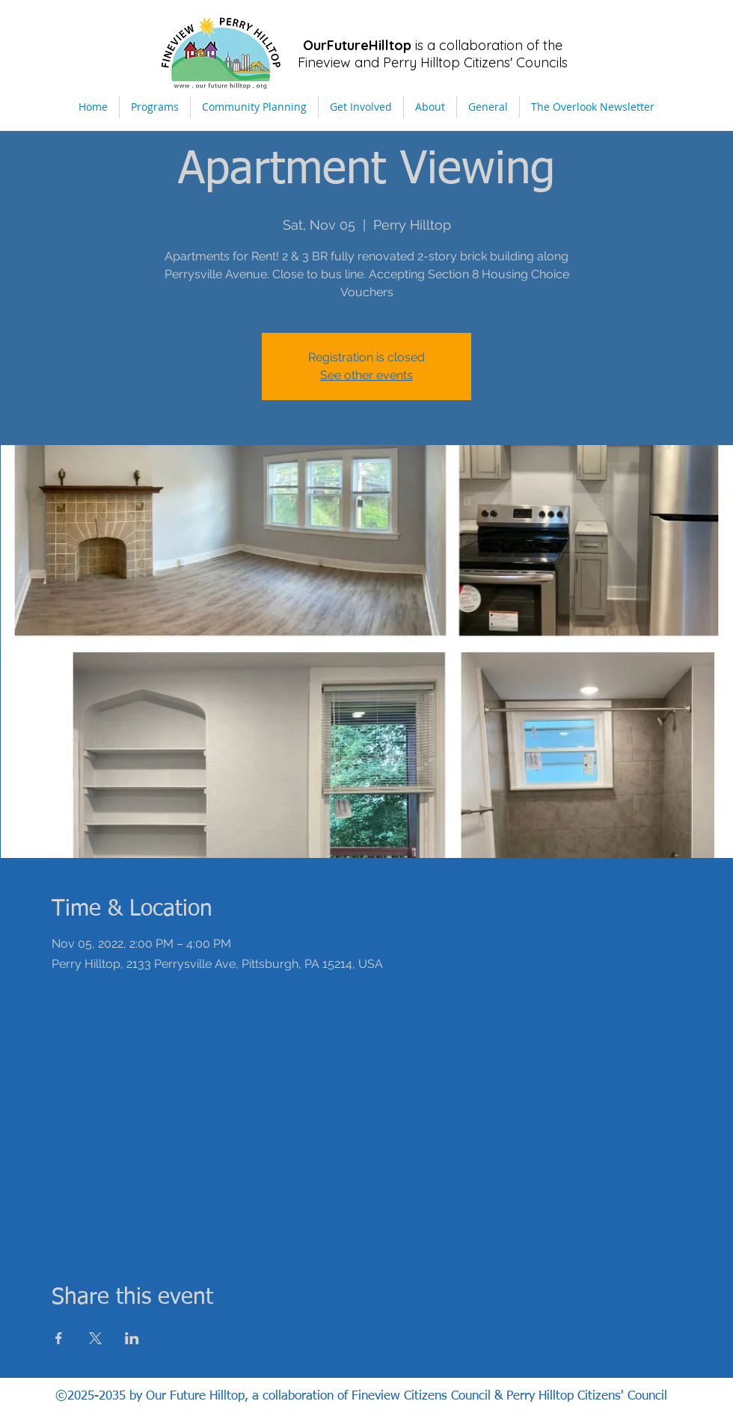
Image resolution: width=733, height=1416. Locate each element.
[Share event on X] (95, 1338)
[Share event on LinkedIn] (132, 1338)
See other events (366, 375)
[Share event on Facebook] (59, 1338)
